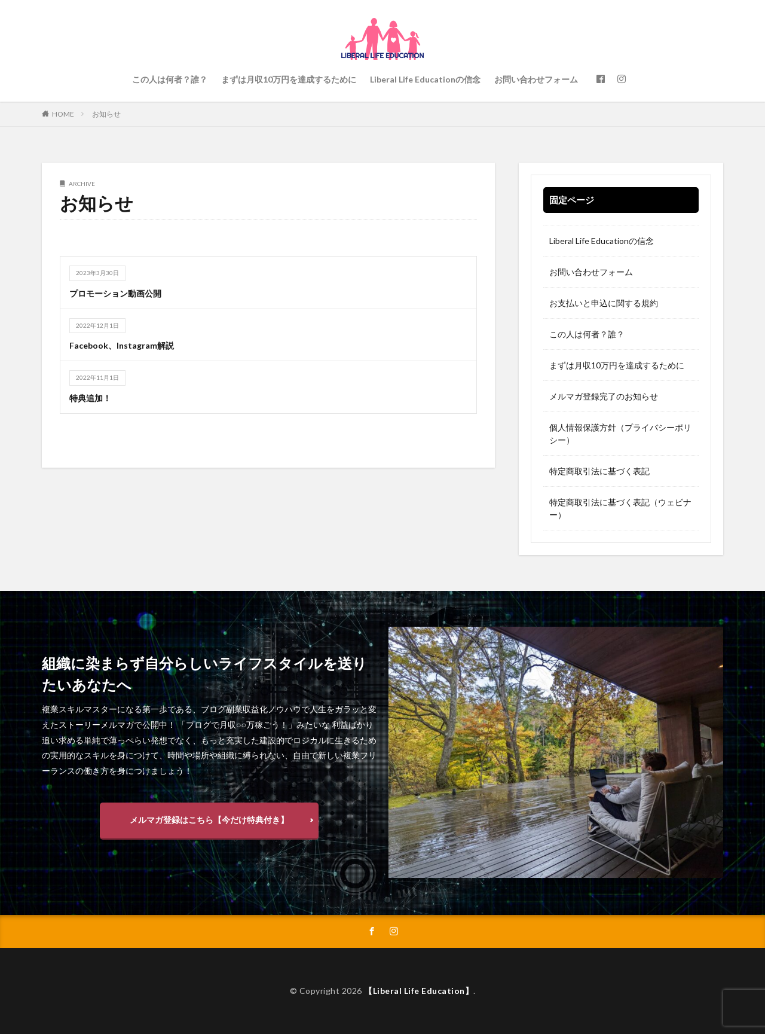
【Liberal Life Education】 (418, 991)
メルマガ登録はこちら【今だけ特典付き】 (209, 820)
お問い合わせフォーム (536, 79)
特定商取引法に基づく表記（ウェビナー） (620, 508)
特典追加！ (90, 398)
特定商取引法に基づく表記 (599, 471)
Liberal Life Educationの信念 (425, 79)
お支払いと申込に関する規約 (603, 303)
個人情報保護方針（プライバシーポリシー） (620, 433)
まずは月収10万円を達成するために (288, 79)
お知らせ (106, 113)
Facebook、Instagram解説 (121, 345)
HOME (63, 113)
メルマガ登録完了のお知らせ (603, 396)
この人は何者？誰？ (169, 79)
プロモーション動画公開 (115, 293)
